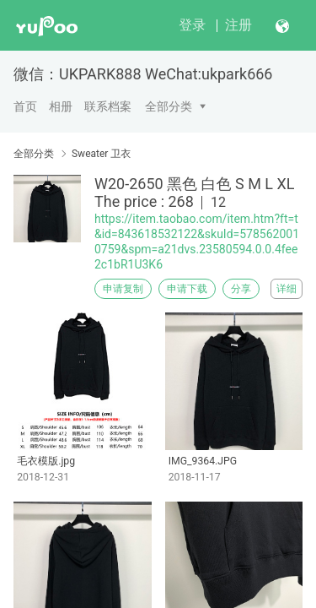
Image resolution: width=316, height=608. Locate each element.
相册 (60, 106)
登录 (192, 25)
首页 (25, 106)
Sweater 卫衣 (101, 154)
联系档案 (107, 106)
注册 (238, 25)
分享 (241, 289)
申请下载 (187, 289)
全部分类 (168, 106)
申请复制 (123, 289)
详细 (286, 289)
